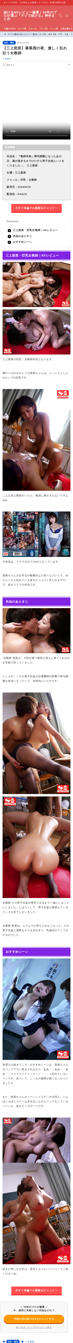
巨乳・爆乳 (9, 43)
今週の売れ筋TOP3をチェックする (34, 1318)
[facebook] (49, 64)
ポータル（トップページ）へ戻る (34, 1327)
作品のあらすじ (22, 236)
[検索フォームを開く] (60, 15)
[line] (61, 64)
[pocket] (65, 64)
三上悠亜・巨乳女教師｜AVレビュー (35, 230)
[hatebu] (57, 64)
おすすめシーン (22, 241)
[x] (53, 64)
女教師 (8, 58)
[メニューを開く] (66, 15)
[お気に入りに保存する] (8, 65)
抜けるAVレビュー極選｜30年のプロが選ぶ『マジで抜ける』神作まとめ (30, 16)
